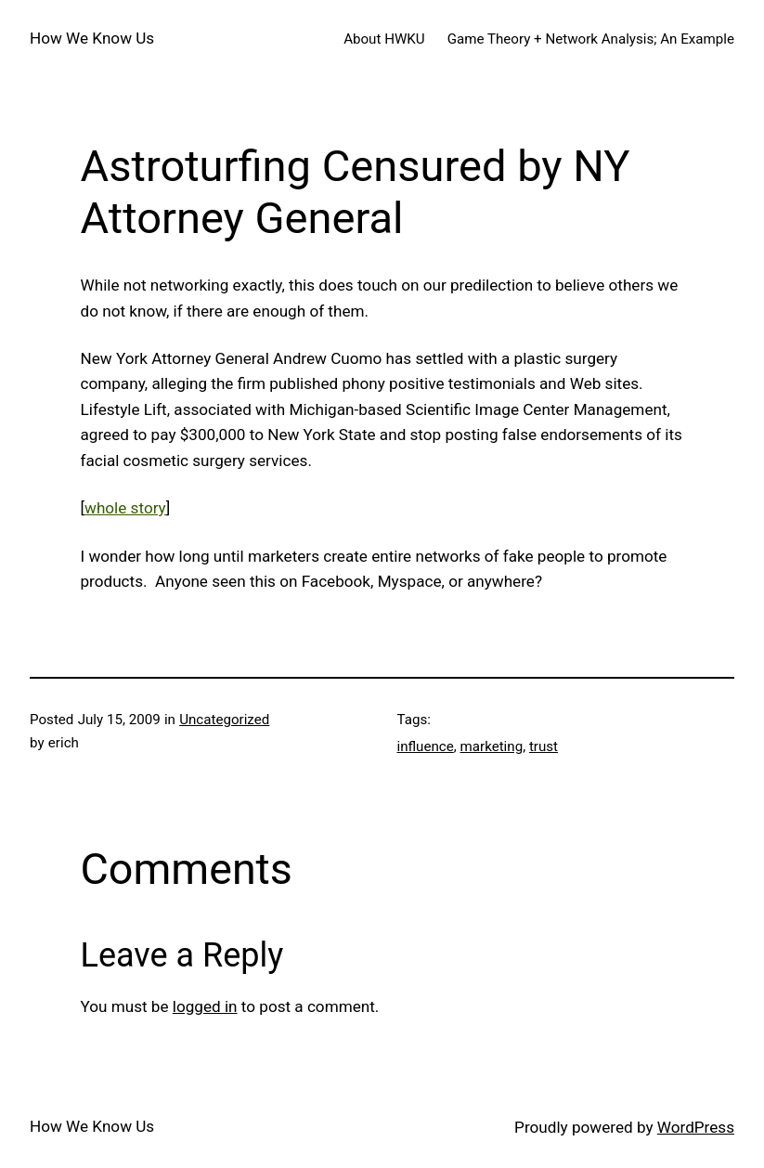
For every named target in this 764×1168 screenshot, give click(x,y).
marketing (492, 746)
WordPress (695, 1127)
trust (543, 746)
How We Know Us (92, 38)
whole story (125, 508)
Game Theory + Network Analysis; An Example (590, 39)
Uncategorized (224, 719)
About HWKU (384, 39)
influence (425, 746)
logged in (205, 1006)
